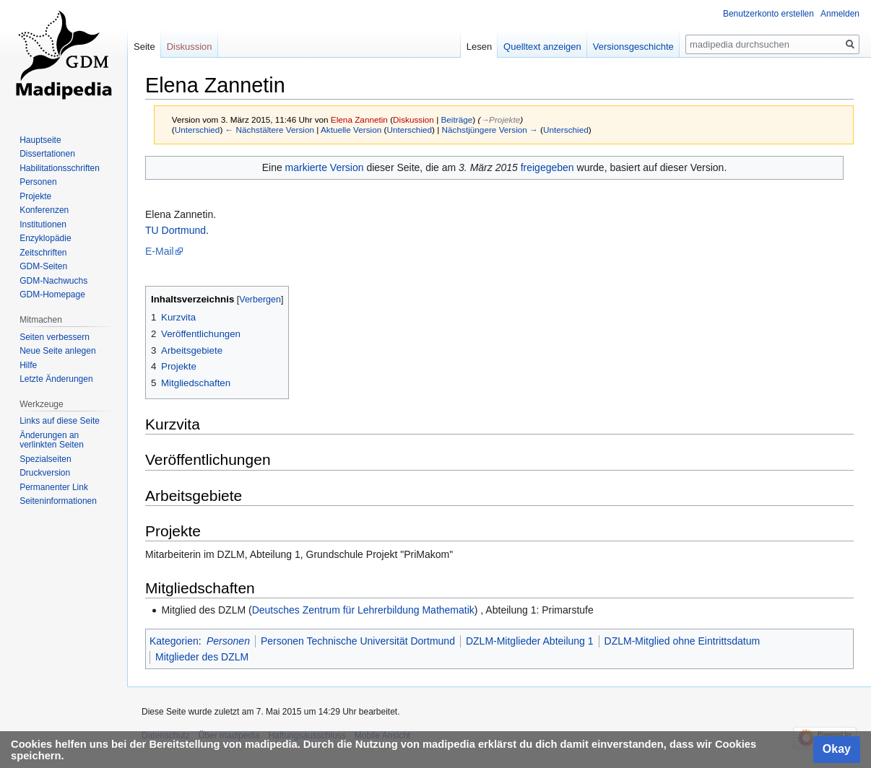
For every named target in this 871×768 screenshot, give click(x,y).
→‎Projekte (500, 119)
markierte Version (324, 167)
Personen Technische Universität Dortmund (358, 641)
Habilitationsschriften (60, 168)
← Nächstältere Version (269, 129)
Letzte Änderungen (56, 379)
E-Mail (159, 251)
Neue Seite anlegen (57, 351)
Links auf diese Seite (60, 421)
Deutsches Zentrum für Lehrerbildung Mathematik (363, 610)
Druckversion (45, 473)
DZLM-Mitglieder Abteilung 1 (530, 641)
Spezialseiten (45, 459)
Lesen (479, 46)
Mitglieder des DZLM (201, 657)
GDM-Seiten (43, 266)
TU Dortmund (175, 230)
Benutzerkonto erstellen (768, 14)
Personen (228, 641)
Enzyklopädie (45, 238)
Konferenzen (44, 210)
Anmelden (839, 14)
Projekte (35, 196)
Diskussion (413, 119)
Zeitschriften (43, 253)
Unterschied (197, 129)
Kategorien (174, 641)
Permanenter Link (54, 487)
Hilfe (28, 365)
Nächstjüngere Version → (490, 129)
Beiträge (457, 119)
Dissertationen (47, 154)
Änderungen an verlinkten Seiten (52, 440)
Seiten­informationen (58, 501)
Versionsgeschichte (633, 46)
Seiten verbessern (55, 337)
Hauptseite (40, 140)
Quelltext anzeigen (542, 46)
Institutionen (43, 224)
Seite (144, 46)
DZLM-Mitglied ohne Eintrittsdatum (682, 641)
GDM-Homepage (52, 294)
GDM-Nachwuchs (53, 281)
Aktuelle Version (351, 129)
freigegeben (547, 167)
